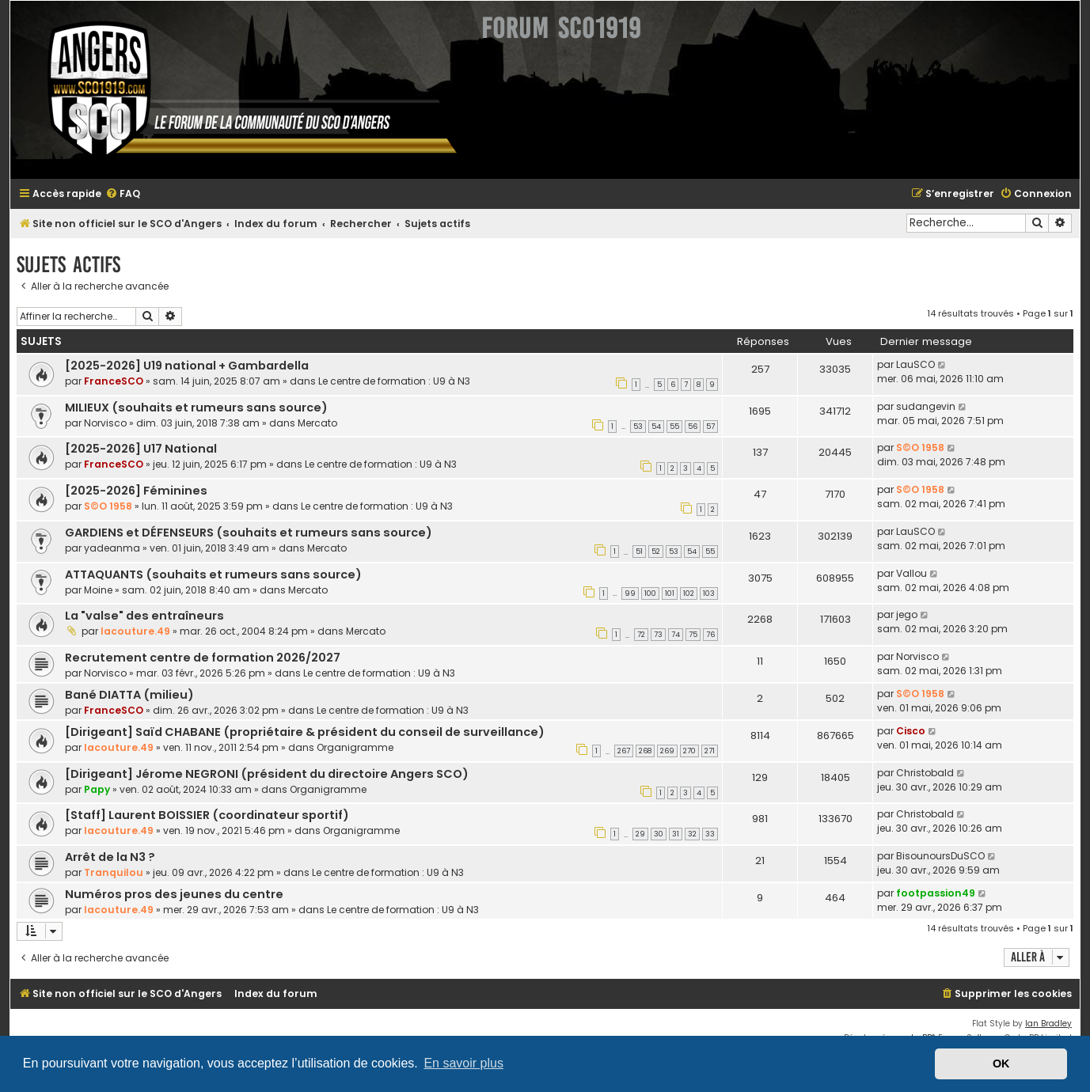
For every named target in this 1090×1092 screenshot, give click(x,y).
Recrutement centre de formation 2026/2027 (202, 657)
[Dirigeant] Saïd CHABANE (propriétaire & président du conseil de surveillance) (305, 732)
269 (667, 751)
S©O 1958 (920, 447)
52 (655, 551)
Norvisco (105, 423)
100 (650, 593)
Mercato (317, 423)
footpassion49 (935, 893)
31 (675, 834)
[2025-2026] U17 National (141, 449)
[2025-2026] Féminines (136, 491)
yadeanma (112, 548)
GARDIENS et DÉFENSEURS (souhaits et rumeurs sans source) (248, 532)
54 (656, 426)
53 (638, 426)
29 (640, 834)
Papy (97, 789)
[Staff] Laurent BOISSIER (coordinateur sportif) (207, 815)
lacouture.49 (135, 631)
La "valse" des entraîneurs (144, 616)
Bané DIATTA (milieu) (129, 695)
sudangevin (925, 406)
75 (693, 634)
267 (623, 751)
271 (710, 751)
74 (675, 634)
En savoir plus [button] (463, 1063)
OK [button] (1001, 1063)
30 (658, 834)
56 (692, 426)
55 (674, 426)
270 (689, 751)
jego (906, 614)
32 (692, 834)
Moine (98, 590)
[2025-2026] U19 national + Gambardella (187, 365)
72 (641, 634)
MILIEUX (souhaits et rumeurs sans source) (196, 407)
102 (688, 593)
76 (710, 634)
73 (658, 634)
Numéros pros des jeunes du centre (174, 894)
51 (639, 551)
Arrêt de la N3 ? (110, 857)
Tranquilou (113, 872)
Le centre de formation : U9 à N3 (394, 381)
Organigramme (355, 747)
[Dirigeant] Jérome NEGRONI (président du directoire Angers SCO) (267, 774)
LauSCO (915, 364)
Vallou (911, 573)
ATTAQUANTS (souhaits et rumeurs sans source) (213, 574)
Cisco (910, 730)
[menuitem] (122, 194)
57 (710, 426)
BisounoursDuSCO (940, 856)
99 (630, 593)
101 (669, 593)
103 (709, 593)
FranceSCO (113, 381)
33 (710, 834)
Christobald (925, 772)
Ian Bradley (1048, 1023)
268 (645, 751)
